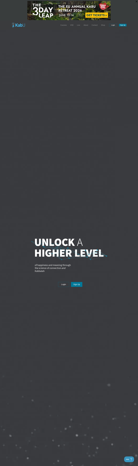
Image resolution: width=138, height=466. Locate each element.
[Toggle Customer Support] (129, 459)
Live (78, 25)
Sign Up (122, 25)
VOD (72, 25)
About (86, 25)
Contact (95, 25)
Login (113, 25)
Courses (63, 25)
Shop (103, 25)
